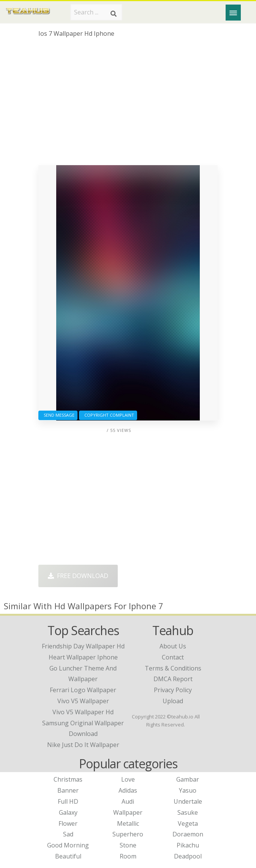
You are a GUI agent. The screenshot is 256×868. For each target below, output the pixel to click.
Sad (68, 834)
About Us (173, 646)
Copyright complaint (108, 415)
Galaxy (68, 812)
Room (128, 856)
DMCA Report (173, 679)
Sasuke (187, 812)
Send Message (57, 415)
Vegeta (188, 823)
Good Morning (68, 845)
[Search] (113, 13)
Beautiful (68, 856)
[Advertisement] (128, 104)
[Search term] (96, 12)
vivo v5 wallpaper (83, 701)
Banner (68, 790)
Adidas (128, 790)
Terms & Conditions (173, 668)
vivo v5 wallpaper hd (83, 712)
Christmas (68, 779)
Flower (67, 823)
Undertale (188, 801)
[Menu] (233, 13)
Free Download (78, 576)
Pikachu (188, 845)
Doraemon (187, 834)
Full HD (68, 801)
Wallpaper (127, 812)
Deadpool (188, 856)
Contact (173, 657)
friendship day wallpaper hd (83, 646)
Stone (128, 845)
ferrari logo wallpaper (83, 690)
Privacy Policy (173, 690)
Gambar (187, 779)
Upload (173, 701)
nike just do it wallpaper (83, 745)
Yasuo (187, 790)
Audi (128, 801)
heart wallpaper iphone (83, 657)
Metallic (128, 823)
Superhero (127, 834)
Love (128, 779)
